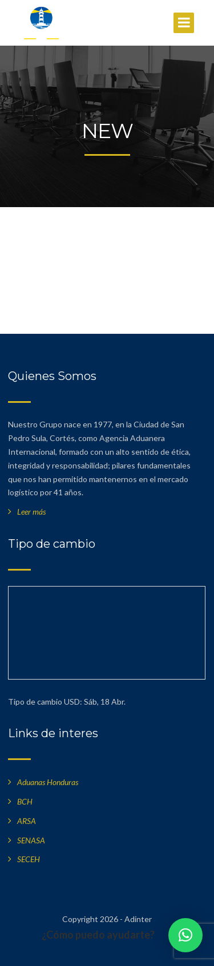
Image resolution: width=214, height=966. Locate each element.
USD (72, 701)
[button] (185, 935)
